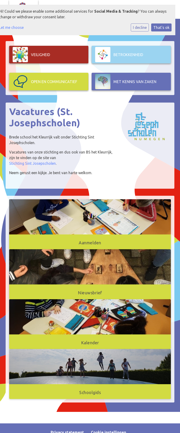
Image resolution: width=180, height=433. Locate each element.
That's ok (161, 27)
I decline (140, 27)
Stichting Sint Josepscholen (32, 163)
